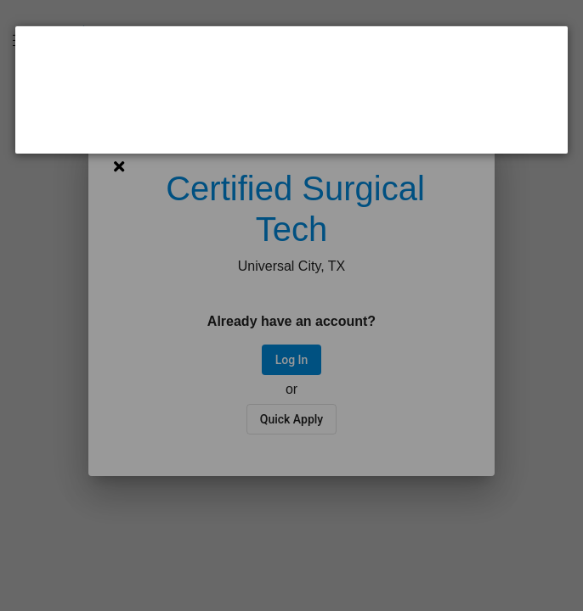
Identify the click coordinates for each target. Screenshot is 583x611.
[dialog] (291, 89)
